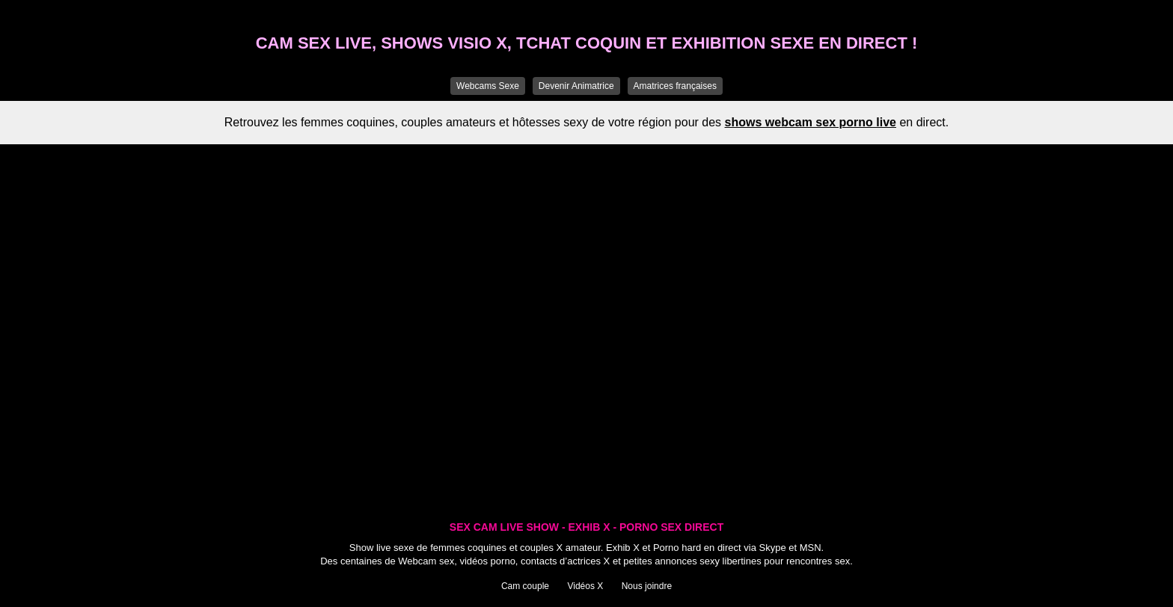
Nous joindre (647, 586)
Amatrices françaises (675, 86)
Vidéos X (585, 586)
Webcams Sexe (487, 86)
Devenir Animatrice (576, 86)
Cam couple (525, 586)
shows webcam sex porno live (810, 122)
